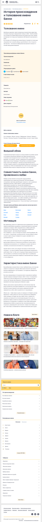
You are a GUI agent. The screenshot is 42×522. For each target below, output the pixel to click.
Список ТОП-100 (21, 453)
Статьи (5, 512)
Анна (4, 428)
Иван (5, 210)
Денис (17, 212)
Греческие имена (6, 406)
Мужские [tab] (24, 422)
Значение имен (7, 8)
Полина (5, 449)
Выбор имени (6, 471)
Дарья (5, 436)
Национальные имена (26, 508)
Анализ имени (31, 510)
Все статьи (34, 314)
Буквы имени (6, 477)
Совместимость (10, 145)
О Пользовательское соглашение (31, 520)
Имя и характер (7, 487)
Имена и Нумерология (8, 482)
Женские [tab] (17, 422)
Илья (5, 214)
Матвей (5, 217)
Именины (14, 510)
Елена (5, 433)
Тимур (29, 210)
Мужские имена (7, 469)
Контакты (21, 520)
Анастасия (6, 425)
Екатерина (6, 444)
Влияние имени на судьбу (9, 474)
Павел (17, 214)
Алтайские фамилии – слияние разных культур (15, 370)
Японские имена (6, 403)
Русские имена (6, 398)
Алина (5, 438)
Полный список (21, 413)
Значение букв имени (27, 145)
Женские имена (7, 466)
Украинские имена (7, 409)
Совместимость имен (8, 490)
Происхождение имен (8, 463)
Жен (5, 388)
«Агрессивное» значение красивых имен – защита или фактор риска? (20, 328)
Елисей (29, 214)
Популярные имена (17, 8)
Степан (17, 217)
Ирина (5, 441)
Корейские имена (7, 401)
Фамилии (5, 461)
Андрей (6, 212)
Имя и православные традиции (11, 479)
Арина (5, 446)
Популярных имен (21, 122)
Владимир (18, 210)
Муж (10, 388)
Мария (5, 430)
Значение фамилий (22, 510)
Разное (5, 485)
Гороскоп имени (7, 495)
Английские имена (7, 395)
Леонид (30, 212)
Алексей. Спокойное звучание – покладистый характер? (17, 341)
